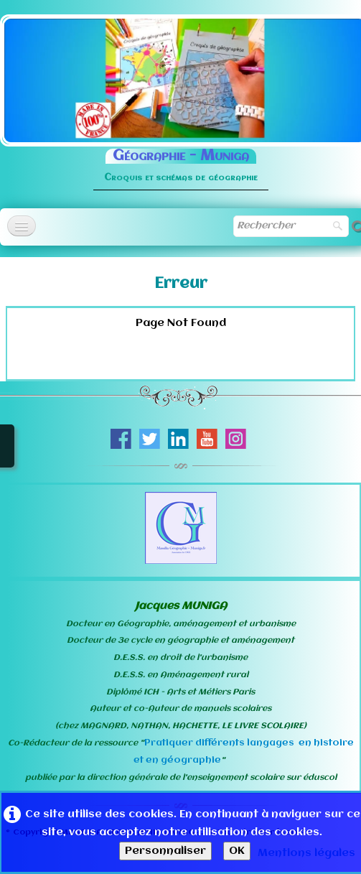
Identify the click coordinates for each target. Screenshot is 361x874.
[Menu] (21, 225)
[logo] (180, 162)
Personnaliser (165, 851)
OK (237, 851)
